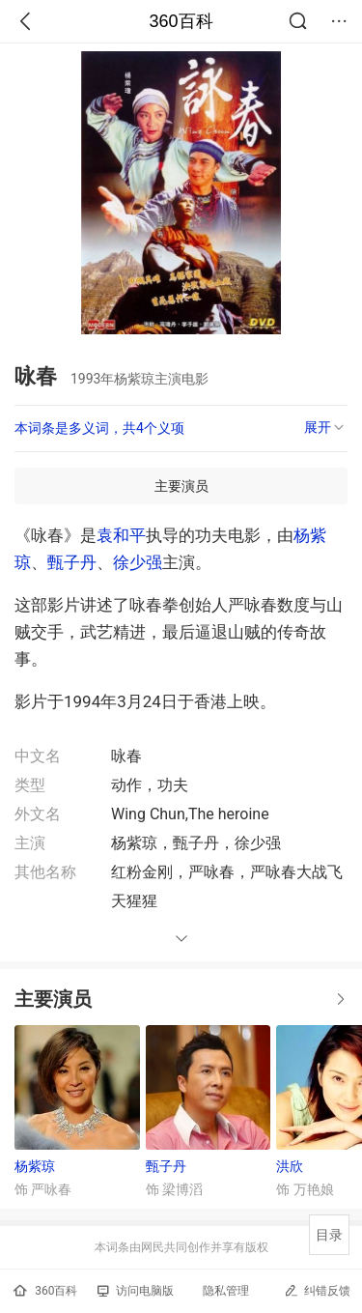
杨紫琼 (34, 1166)
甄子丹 (72, 562)
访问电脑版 (135, 1291)
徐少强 (137, 562)
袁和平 (121, 535)
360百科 (180, 21)
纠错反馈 (317, 1290)
